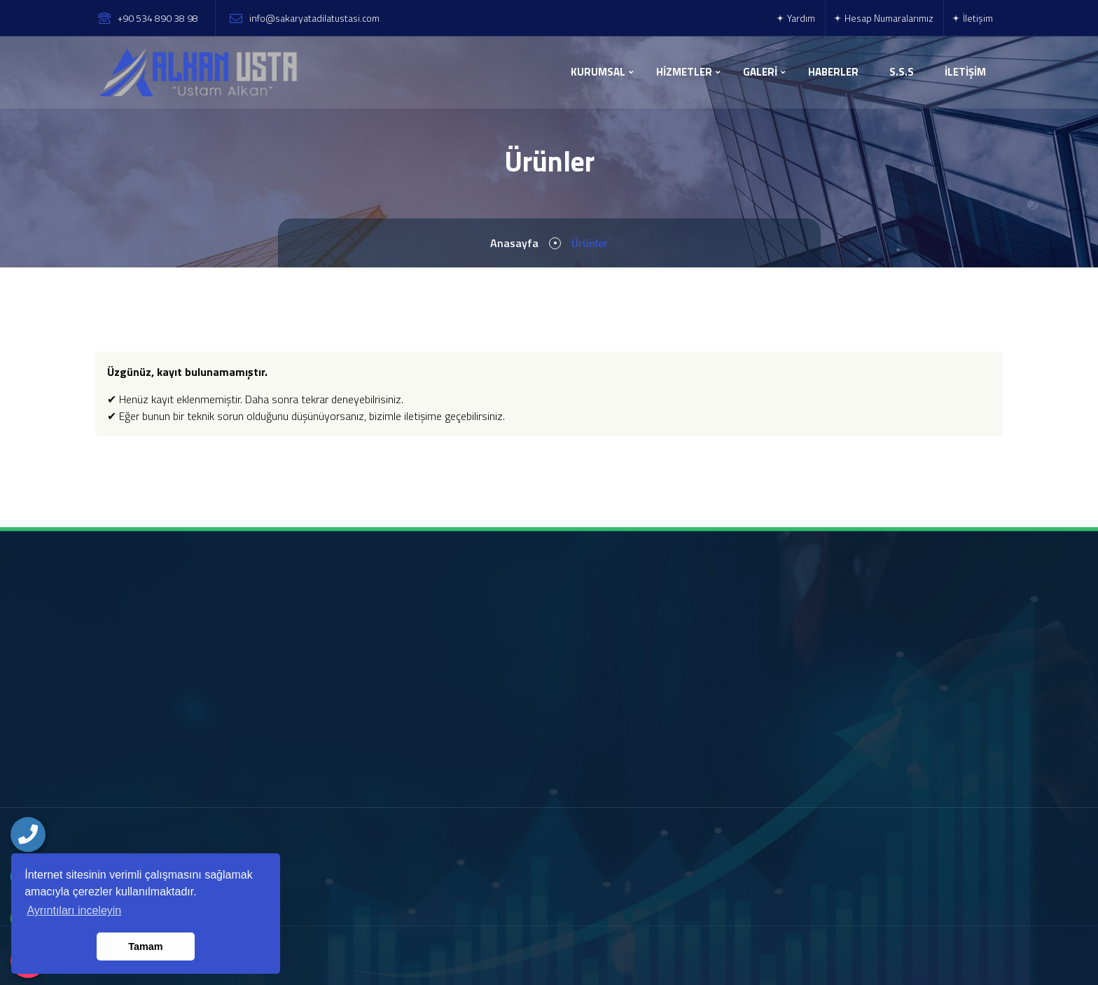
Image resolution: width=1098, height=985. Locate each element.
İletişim (972, 18)
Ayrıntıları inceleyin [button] (74, 910)
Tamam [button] (145, 946)
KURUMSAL (598, 72)
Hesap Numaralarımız (883, 18)
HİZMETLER (684, 72)
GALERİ (760, 72)
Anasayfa (514, 243)
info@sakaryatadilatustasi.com (314, 18)
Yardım (795, 18)
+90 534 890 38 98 (158, 18)
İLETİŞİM (965, 72)
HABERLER (833, 72)
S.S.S (901, 72)
